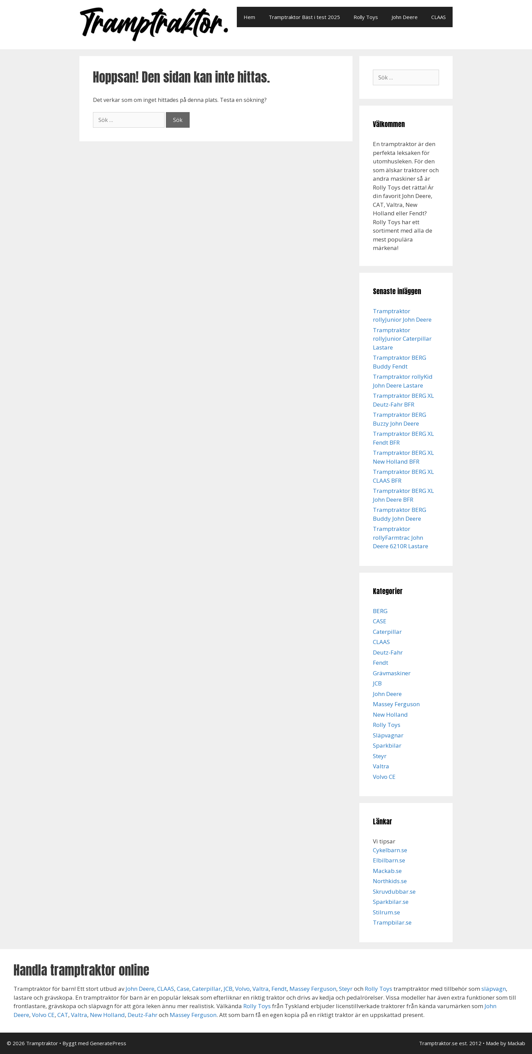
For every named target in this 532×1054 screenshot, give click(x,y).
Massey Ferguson (396, 704)
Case (183, 989)
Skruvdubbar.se (394, 891)
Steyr (379, 756)
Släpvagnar (388, 735)
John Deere (405, 17)
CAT (62, 1015)
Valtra (381, 766)
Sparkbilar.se (390, 902)
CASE (379, 621)
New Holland (390, 714)
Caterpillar (387, 632)
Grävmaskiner (392, 673)
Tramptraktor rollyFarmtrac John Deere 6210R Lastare (400, 537)
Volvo (242, 989)
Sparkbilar (387, 745)
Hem (249, 17)
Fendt (380, 662)
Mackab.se (387, 871)
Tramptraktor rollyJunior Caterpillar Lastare (402, 338)
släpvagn (493, 989)
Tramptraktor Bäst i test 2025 (304, 17)
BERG (380, 611)
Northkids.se (390, 881)
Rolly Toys (366, 17)
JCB (377, 683)
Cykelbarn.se (390, 850)
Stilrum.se (386, 912)
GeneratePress (108, 1043)
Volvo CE (384, 777)
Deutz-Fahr (388, 652)
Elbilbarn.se (389, 860)
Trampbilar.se (392, 922)
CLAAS (438, 17)
